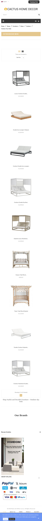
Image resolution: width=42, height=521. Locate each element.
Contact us (34, 2)
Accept (5, 519)
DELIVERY (36, 511)
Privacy (28, 511)
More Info (11, 519)
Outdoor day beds (11, 34)
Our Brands (21, 415)
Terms (20, 511)
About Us (12, 511)
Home (4, 511)
